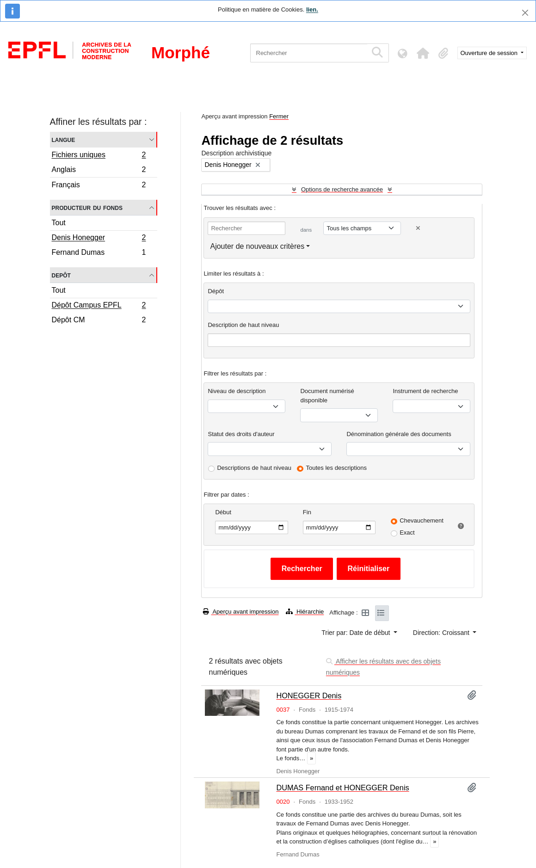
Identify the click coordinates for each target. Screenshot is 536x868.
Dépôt (216, 291)
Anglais (98, 171)
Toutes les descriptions (336, 467)
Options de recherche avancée (342, 189)
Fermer (279, 116)
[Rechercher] (308, 52)
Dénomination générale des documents (398, 434)
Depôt (61, 275)
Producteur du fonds (87, 207)
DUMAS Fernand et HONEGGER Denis (342, 787)
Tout (59, 223)
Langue (63, 139)
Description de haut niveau (243, 324)
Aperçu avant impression (240, 611)
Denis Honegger (98, 238)
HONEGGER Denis (308, 695)
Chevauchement (422, 520)
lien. (312, 9)
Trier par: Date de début (356, 632)
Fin (307, 512)
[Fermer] (525, 12)
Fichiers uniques (98, 155)
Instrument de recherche (425, 391)
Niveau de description (236, 391)
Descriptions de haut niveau (254, 467)
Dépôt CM (98, 320)
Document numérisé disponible (327, 396)
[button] (423, 53)
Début (223, 512)
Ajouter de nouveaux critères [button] (257, 246)
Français (98, 185)
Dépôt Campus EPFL (98, 306)
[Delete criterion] (418, 228)
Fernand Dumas (98, 253)
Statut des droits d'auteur (241, 434)
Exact (407, 532)
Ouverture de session (490, 52)
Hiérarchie (305, 611)
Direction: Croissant (442, 632)
